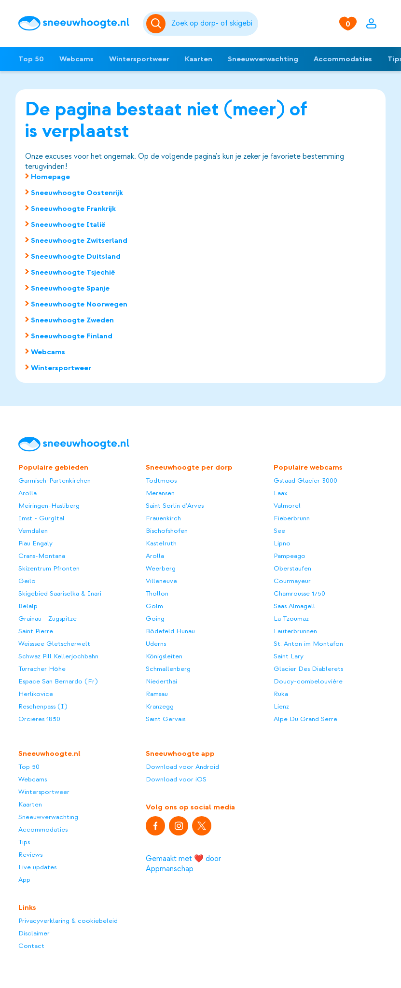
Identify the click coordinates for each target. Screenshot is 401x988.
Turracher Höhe (42, 669)
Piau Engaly (35, 543)
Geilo (27, 581)
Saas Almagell (294, 606)
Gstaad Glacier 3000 (305, 480)
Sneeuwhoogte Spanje (70, 288)
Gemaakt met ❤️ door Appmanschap (183, 864)
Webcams (76, 59)
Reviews (30, 854)
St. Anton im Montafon (308, 644)
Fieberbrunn (292, 518)
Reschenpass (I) (42, 706)
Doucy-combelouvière (308, 681)
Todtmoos (161, 480)
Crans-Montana (41, 556)
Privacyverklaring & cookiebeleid (68, 921)
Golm (154, 606)
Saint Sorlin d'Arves (175, 505)
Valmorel (287, 505)
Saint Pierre (35, 631)
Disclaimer (34, 933)
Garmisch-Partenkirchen (54, 480)
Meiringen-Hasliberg (49, 505)
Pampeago (289, 556)
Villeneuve (161, 581)
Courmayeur (292, 581)
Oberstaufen (292, 568)
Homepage (50, 176)
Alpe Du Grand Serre (305, 719)
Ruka (281, 694)
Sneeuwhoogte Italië (68, 224)
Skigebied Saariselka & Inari (59, 593)
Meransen (160, 493)
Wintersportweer (139, 59)
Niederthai (161, 681)
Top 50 (31, 59)
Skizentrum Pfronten (49, 568)
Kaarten (198, 59)
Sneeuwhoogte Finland (71, 336)
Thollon (157, 593)
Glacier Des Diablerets (308, 669)
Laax (280, 493)
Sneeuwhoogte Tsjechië (73, 272)
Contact (31, 946)
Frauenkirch (163, 518)
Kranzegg (160, 706)
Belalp (28, 606)
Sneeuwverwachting (263, 59)
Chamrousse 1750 (299, 593)
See (279, 531)
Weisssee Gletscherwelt (54, 644)
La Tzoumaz (291, 618)
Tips (24, 842)
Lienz (281, 706)
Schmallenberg (168, 669)
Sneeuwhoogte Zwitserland (79, 240)
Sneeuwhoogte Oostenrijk (77, 192)
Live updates (37, 867)
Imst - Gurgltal (41, 518)
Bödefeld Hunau (170, 631)
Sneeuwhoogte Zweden (72, 320)
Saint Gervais (165, 719)
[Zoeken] (212, 23)
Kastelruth (161, 543)
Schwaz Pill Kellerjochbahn (58, 656)
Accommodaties (343, 59)
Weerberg (161, 568)
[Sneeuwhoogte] (75, 23)
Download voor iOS (176, 779)
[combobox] (212, 23)
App (24, 880)
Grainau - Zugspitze (47, 618)
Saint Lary (289, 656)
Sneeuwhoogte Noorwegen (79, 304)
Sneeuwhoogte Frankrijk (73, 208)
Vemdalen (33, 531)
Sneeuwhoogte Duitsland (76, 256)
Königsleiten (164, 656)
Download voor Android (182, 767)
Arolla (27, 493)
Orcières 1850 (39, 719)
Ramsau (157, 694)
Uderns (156, 644)
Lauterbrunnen (295, 631)
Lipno (282, 543)
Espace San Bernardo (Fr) (57, 681)
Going (155, 618)
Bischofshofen (167, 531)
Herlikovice (35, 694)
